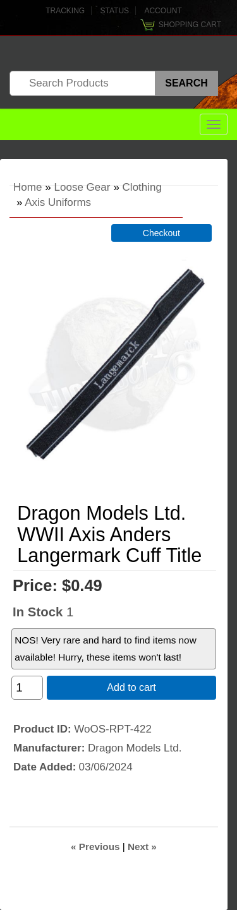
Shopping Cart (190, 24)
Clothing (142, 187)
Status (115, 10)
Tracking (65, 10)
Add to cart (131, 687)
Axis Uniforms (58, 202)
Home (27, 187)
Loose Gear (82, 187)
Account (162, 10)
